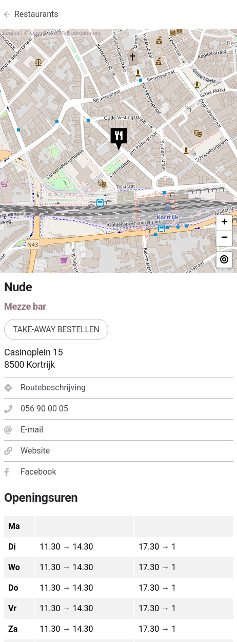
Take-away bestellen (56, 329)
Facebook (30, 472)
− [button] (224, 238)
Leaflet (11, 33)
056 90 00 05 (36, 408)
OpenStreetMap (50, 33)
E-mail (23, 430)
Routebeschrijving (45, 387)
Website (27, 451)
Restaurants (36, 14)
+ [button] (224, 223)
